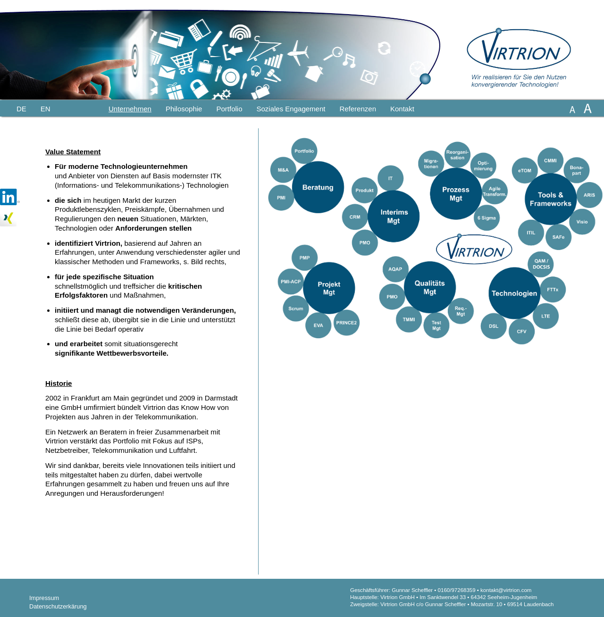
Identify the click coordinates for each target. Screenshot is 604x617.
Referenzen (357, 109)
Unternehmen (130, 109)
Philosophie (184, 109)
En (45, 109)
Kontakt (402, 109)
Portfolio (229, 109)
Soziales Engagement (290, 109)
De (21, 109)
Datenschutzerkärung (58, 606)
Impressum (44, 597)
